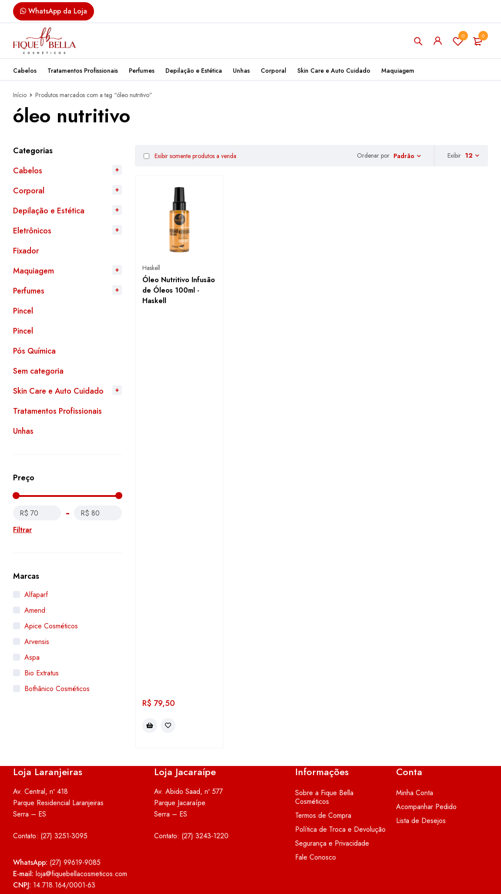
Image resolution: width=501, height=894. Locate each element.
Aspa (32, 657)
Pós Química (34, 351)
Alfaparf (36, 595)
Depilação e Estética (48, 210)
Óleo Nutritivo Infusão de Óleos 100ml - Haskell (178, 290)
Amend (34, 610)
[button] (149, 338)
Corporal (28, 190)
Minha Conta (414, 744)
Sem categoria (38, 371)
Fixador (26, 250)
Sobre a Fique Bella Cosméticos (324, 748)
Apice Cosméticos (51, 626)
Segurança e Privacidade (332, 794)
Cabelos (27, 170)
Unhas (23, 431)
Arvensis (36, 642)
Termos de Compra (323, 766)
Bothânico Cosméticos (57, 689)
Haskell (151, 267)
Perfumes (28, 291)
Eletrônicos (32, 230)
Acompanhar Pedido (426, 757)
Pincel (23, 311)
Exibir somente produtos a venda (190, 156)
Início (20, 95)
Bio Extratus (41, 673)
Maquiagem (33, 271)
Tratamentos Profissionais (57, 411)
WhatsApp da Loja (53, 11)
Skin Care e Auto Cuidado (58, 391)
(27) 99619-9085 (75, 813)
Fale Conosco (315, 808)
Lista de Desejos (458, 41)
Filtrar (22, 530)
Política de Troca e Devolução (340, 780)
